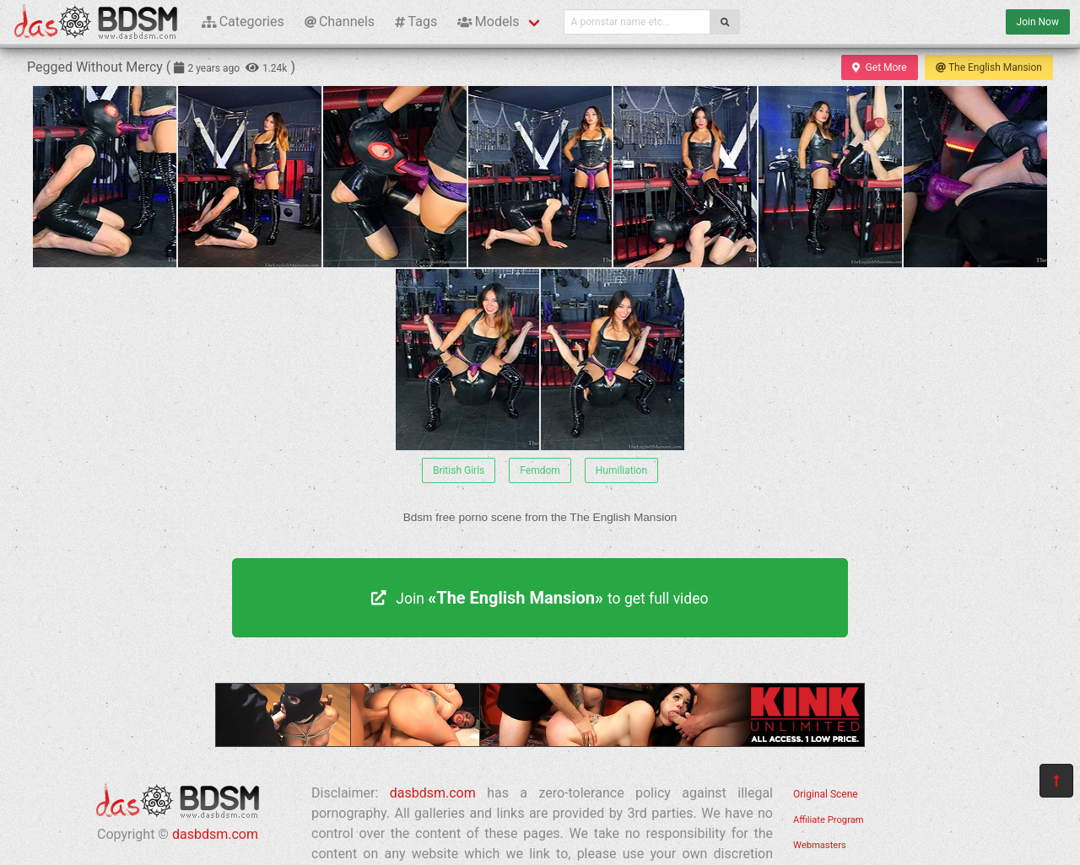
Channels (340, 21)
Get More (879, 67)
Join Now (1038, 22)
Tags (416, 21)
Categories (243, 21)
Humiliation (621, 470)
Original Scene (825, 794)
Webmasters (819, 845)
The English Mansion (989, 67)
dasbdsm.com (215, 834)
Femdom (540, 470)
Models (488, 21)
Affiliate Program (828, 819)
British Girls (458, 470)
